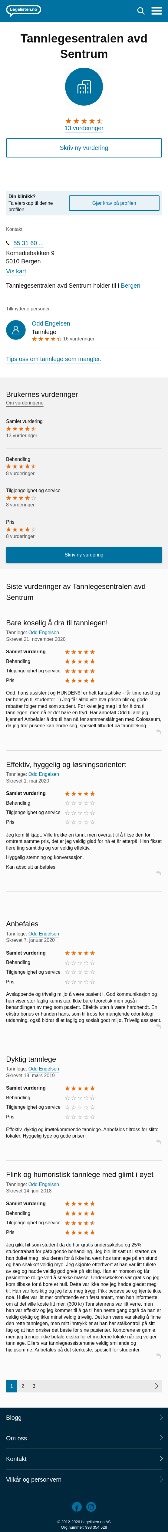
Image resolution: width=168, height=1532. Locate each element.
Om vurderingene (25, 402)
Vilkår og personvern (33, 1479)
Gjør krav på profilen (114, 203)
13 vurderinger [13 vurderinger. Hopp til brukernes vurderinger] (84, 128)
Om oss (16, 1438)
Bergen (130, 285)
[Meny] (156, 11)
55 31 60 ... (29, 243)
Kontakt (16, 1459)
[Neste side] (156, 1386)
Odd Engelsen (51, 323)
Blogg (13, 1417)
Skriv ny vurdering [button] (84, 147)
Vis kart (16, 271)
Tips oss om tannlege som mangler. (53, 359)
